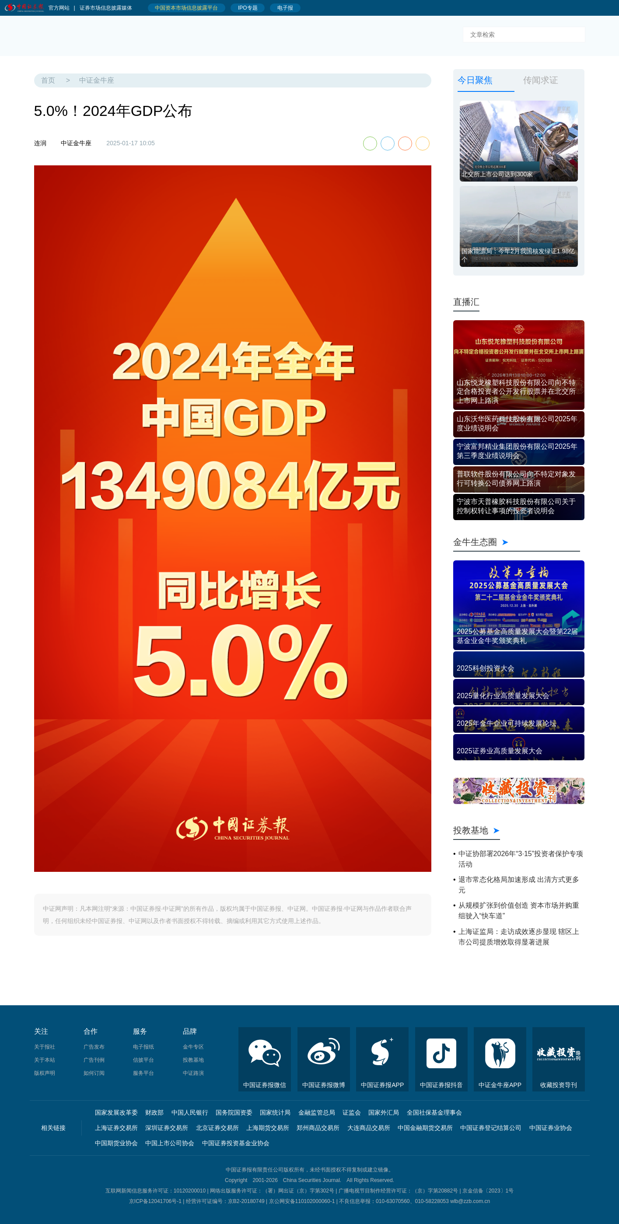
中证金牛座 (96, 80)
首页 (48, 80)
